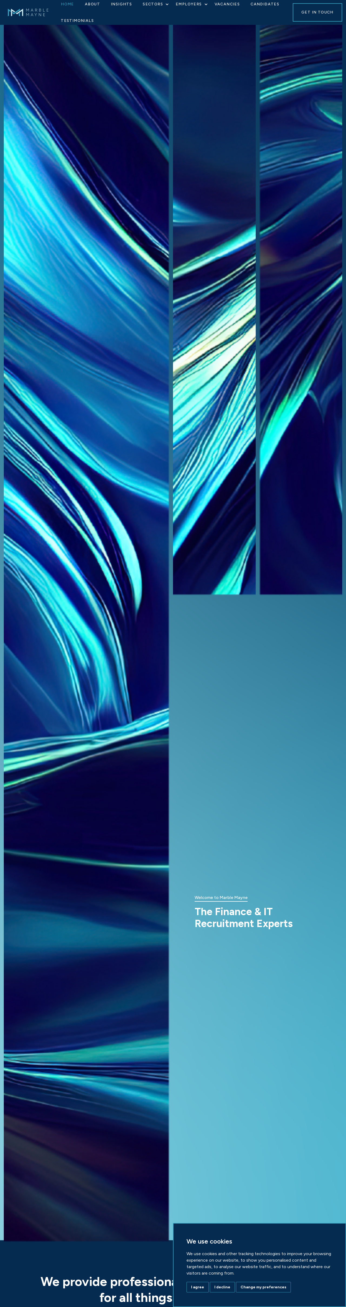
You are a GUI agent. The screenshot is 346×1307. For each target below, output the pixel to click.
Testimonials (77, 20)
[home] (33, 12)
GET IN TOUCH (317, 12)
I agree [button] (197, 1287)
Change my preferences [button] (263, 1287)
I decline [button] (222, 1287)
